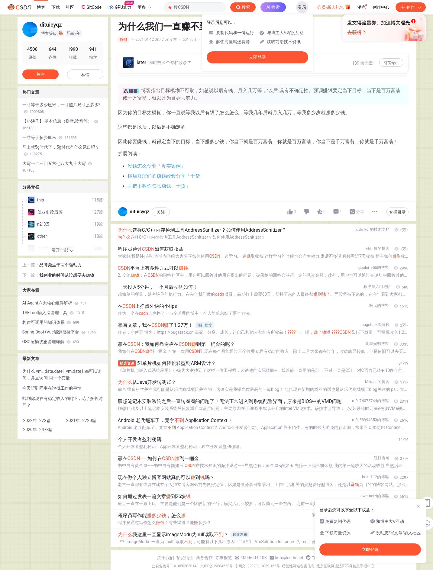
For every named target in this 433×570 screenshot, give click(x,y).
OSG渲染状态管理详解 (50, 341)
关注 (161, 212)
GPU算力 (121, 5)
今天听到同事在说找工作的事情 (52, 388)
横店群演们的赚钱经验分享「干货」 (166, 176)
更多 (144, 7)
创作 (410, 7)
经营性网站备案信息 (298, 566)
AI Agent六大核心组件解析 (54, 303)
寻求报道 (223, 557)
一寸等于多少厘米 (49, 137)
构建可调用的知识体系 (50, 322)
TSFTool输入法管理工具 (53, 312)
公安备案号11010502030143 (175, 566)
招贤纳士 (184, 557)
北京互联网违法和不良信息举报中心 (345, 566)
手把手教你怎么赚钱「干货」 (159, 185)
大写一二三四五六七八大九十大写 (57, 166)
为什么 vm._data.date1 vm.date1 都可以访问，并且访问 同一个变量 (62, 374)
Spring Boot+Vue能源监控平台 (59, 332)
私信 (85, 74)
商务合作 (204, 557)
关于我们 (165, 557)
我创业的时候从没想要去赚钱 (66, 275)
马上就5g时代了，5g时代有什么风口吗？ (60, 150)
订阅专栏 (391, 63)
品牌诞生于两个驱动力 (60, 264)
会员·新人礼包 (334, 7)
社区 (70, 7)
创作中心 (381, 7)
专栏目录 (397, 212)
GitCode (91, 7)
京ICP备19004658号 (216, 566)
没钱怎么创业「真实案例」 (157, 166)
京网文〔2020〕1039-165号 (257, 566)
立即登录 (257, 57)
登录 (302, 7)
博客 (41, 7)
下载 (55, 7)
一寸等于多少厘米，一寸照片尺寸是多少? (61, 108)
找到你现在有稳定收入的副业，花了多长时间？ (62, 401)
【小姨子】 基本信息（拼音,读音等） (60, 124)
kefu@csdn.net (289, 557)
